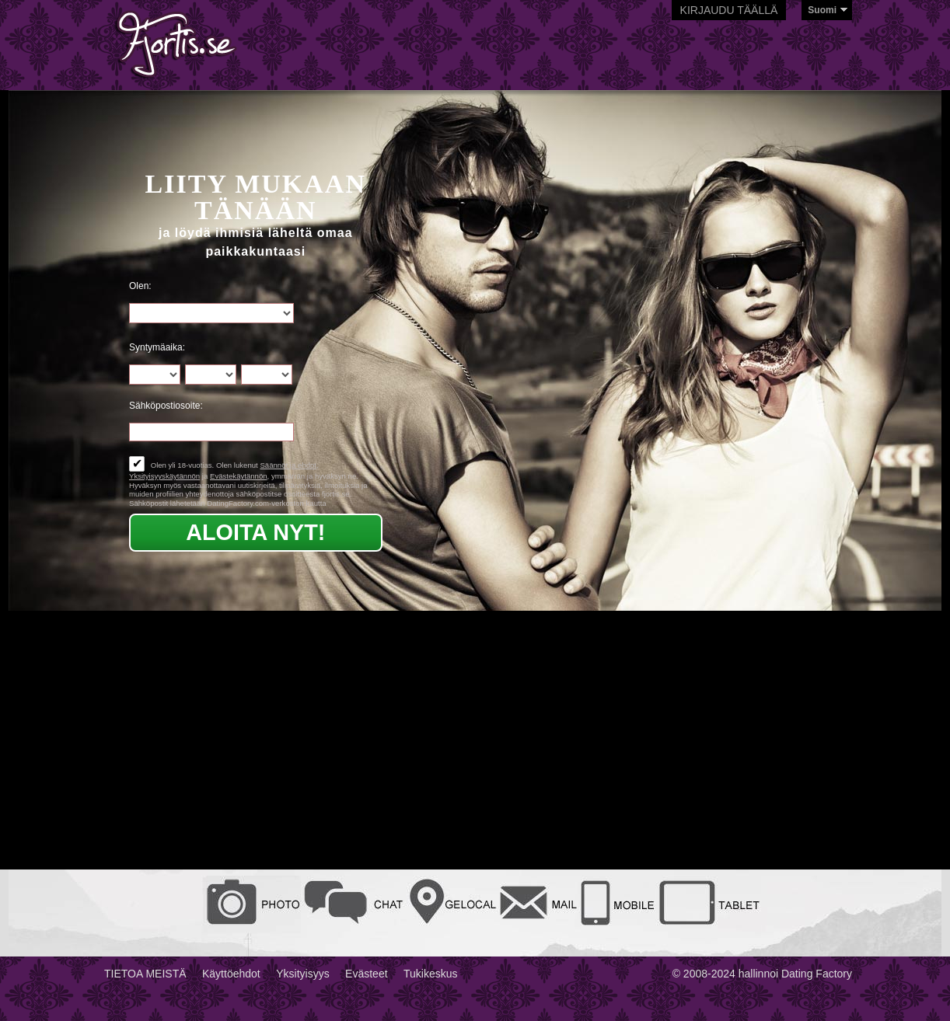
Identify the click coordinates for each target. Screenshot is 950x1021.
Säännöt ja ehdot (288, 465)
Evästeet (366, 973)
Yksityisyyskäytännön (164, 476)
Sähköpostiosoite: (166, 405)
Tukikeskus (430, 973)
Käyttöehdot (231, 973)
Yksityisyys (302, 973)
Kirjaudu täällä (729, 10)
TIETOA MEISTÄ (145, 973)
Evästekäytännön (238, 476)
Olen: (140, 286)
